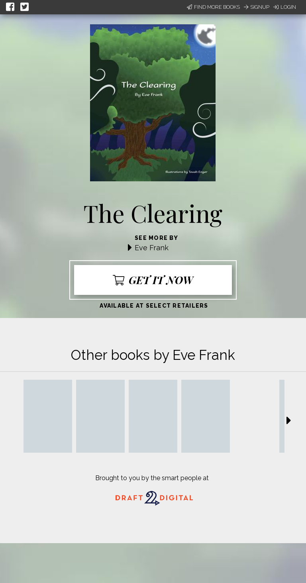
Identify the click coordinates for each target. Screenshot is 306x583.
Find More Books (213, 7)
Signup (256, 7)
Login (284, 7)
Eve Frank (152, 247)
